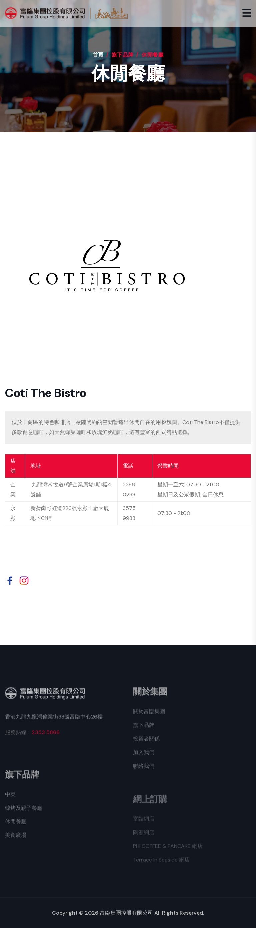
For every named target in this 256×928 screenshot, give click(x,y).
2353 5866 (46, 736)
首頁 (98, 54)
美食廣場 (15, 838)
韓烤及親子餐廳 (23, 811)
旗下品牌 (143, 728)
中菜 (10, 798)
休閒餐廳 (15, 825)
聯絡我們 (143, 769)
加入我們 (143, 756)
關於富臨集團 (149, 715)
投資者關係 (146, 742)
